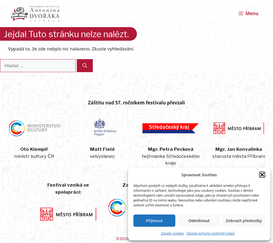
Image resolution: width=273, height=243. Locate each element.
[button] (262, 174)
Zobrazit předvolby (244, 220)
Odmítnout (199, 220)
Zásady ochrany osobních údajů (211, 233)
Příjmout (154, 220)
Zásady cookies (172, 233)
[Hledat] (85, 65)
